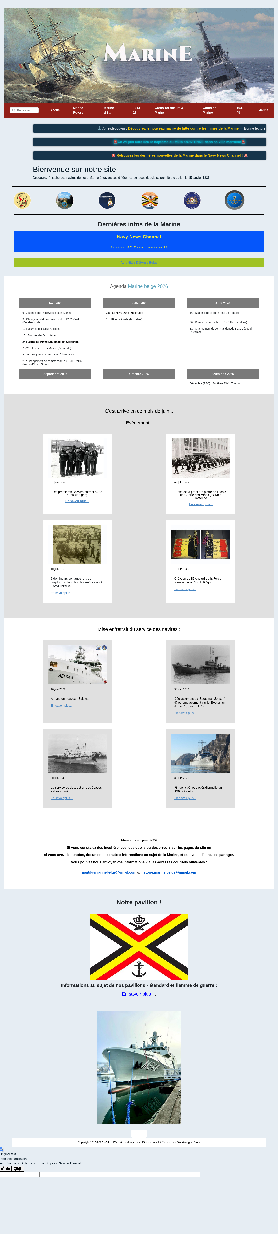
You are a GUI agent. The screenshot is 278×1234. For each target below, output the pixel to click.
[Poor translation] (18, 1169)
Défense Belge (146, 262)
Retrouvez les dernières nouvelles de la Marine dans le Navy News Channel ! (192, 155)
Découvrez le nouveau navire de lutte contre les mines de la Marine (197, 128)
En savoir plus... (77, 501)
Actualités (127, 262)
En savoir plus (136, 994)
